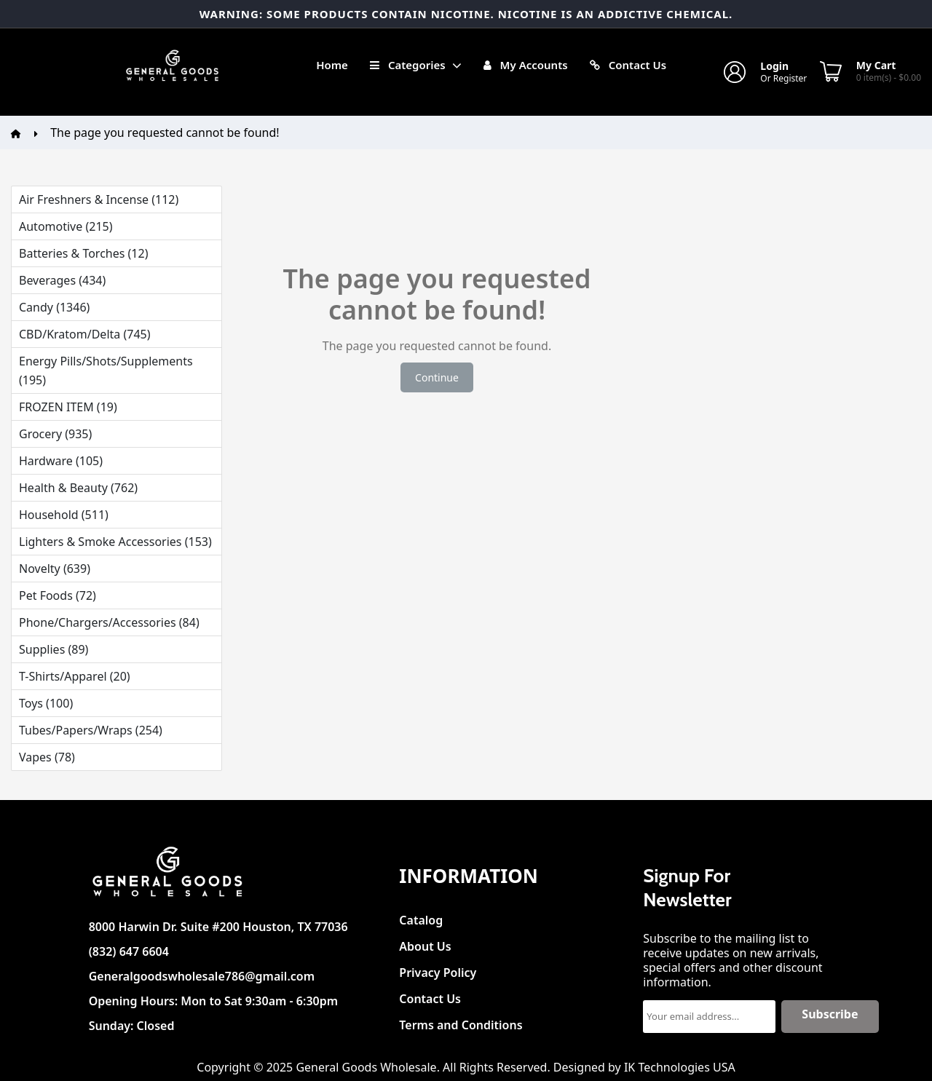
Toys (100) (46, 703)
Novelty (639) (54, 569)
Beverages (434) (62, 280)
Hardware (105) (61, 461)
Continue (437, 377)
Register (790, 78)
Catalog (421, 916)
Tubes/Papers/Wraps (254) (90, 730)
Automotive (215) (65, 226)
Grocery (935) (55, 434)
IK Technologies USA (679, 1067)
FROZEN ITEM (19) (68, 407)
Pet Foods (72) (57, 595)
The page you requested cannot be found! (164, 132)
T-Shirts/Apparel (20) (74, 676)
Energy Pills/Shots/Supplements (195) (106, 370)
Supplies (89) (53, 649)
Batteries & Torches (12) (83, 253)
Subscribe (830, 1014)
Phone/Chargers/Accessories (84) (109, 622)
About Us (425, 942)
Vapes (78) (47, 757)
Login (774, 66)
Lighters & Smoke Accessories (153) (115, 542)
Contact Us (430, 995)
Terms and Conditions (460, 1021)
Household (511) (63, 515)
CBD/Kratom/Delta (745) (84, 334)
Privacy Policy (437, 969)
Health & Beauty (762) (78, 488)
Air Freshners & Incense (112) (98, 199)
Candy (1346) (54, 307)
